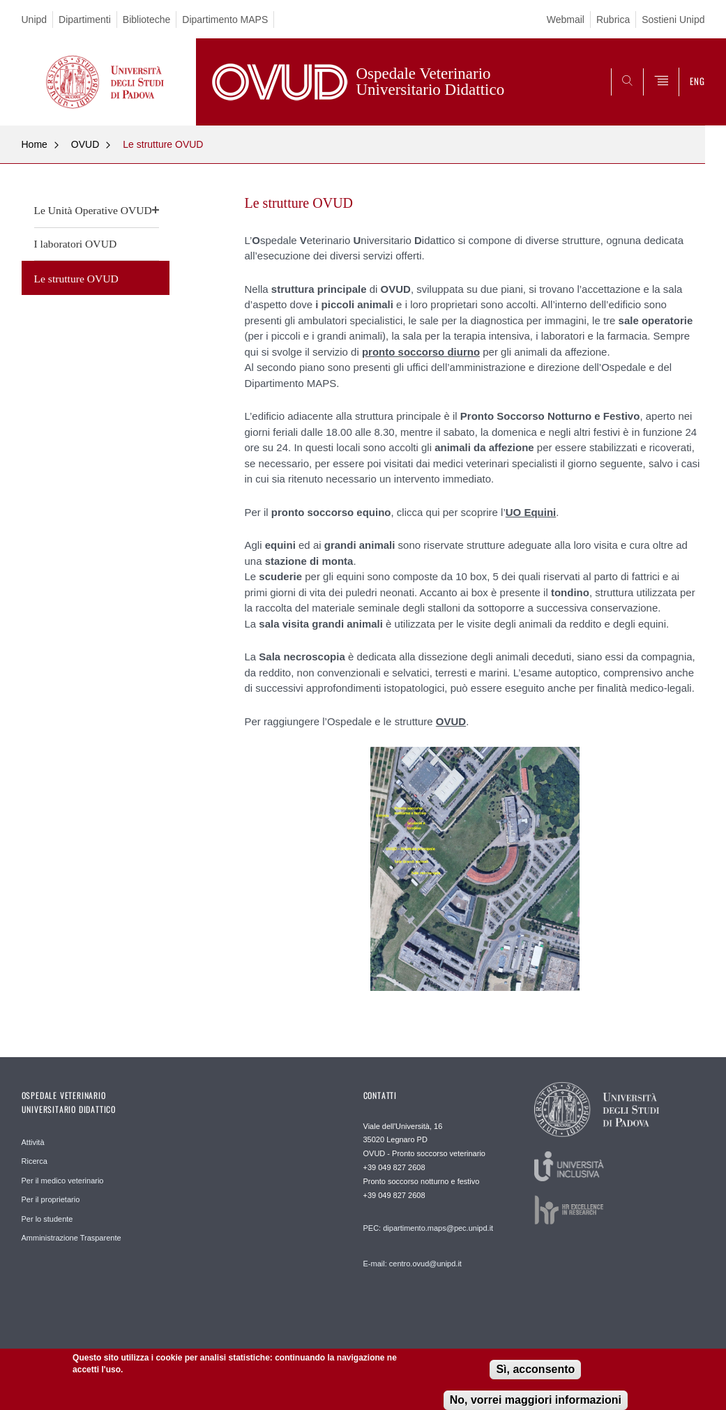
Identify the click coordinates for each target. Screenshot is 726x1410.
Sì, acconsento (535, 1371)
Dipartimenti (85, 19)
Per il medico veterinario (63, 1180)
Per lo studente (47, 1219)
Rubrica (613, 19)
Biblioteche (147, 19)
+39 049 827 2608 (394, 1167)
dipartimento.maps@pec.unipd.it (438, 1228)
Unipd (34, 19)
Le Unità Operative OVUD (93, 210)
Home (34, 144)
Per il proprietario (51, 1199)
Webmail (565, 19)
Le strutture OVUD (163, 144)
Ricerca (34, 1161)
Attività (33, 1142)
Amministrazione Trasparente (71, 1238)
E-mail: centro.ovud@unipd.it (412, 1263)
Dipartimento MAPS (225, 19)
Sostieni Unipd (673, 19)
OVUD (85, 144)
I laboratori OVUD (75, 244)
